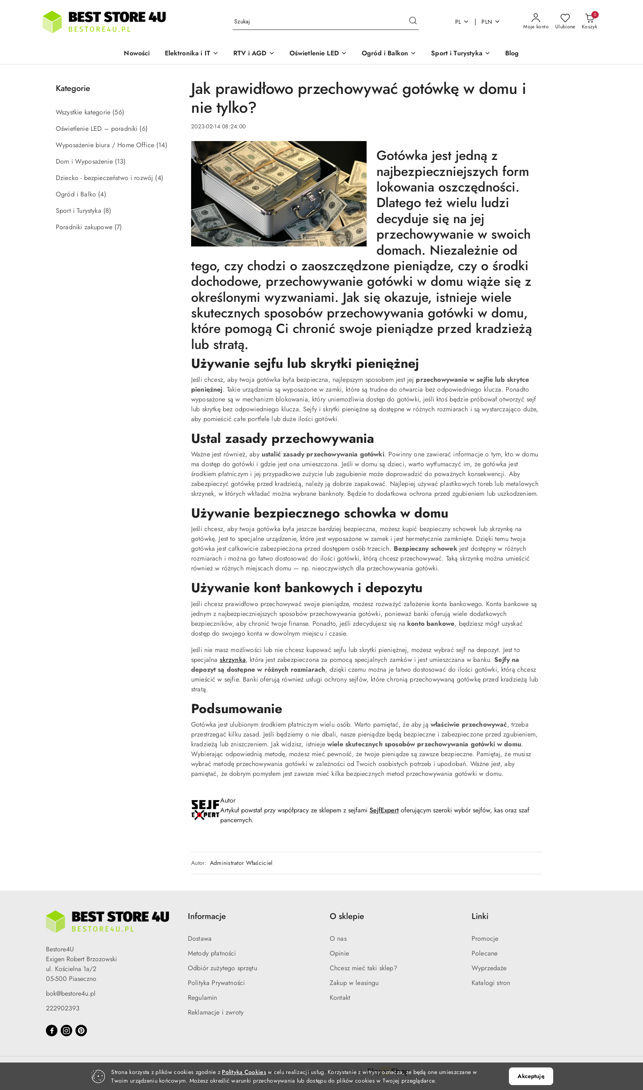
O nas (338, 938)
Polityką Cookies (244, 1072)
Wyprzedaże (489, 968)
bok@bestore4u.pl (71, 993)
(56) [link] (118, 112)
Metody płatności (212, 953)
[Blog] (512, 53)
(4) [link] (159, 177)
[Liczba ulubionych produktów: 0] (565, 21)
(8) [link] (107, 210)
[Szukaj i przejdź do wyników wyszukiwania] (413, 22)
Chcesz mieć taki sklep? (363, 968)
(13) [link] (120, 161)
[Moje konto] (536, 21)
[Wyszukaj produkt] (326, 22)
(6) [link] (143, 128)
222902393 (63, 1008)
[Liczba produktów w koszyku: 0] (589, 21)
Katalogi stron (491, 982)
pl (462, 22)
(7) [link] (118, 227)
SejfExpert (384, 810)
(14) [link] (161, 145)
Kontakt (340, 997)
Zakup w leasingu (354, 982)
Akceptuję (531, 1076)
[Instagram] (66, 1030)
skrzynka (233, 659)
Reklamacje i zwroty (216, 1012)
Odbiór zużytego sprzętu (222, 968)
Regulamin (202, 997)
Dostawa (200, 938)
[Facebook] (51, 1030)
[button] (192, 53)
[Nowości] (137, 53)
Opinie (339, 953)
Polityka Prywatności (216, 982)
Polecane (484, 953)
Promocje (485, 938)
